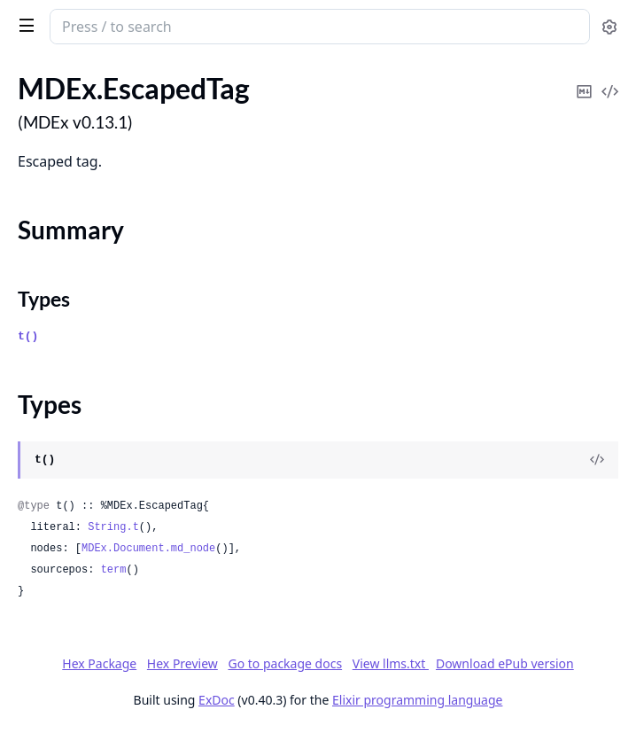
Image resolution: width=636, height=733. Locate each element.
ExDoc (216, 699)
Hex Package (99, 663)
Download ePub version (505, 663)
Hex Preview (182, 663)
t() (28, 336)
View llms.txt (391, 663)
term (114, 570)
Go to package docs (285, 664)
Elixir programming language (417, 699)
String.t (113, 527)
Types (44, 298)
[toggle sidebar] (23, 25)
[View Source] (597, 460)
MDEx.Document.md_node (148, 548)
